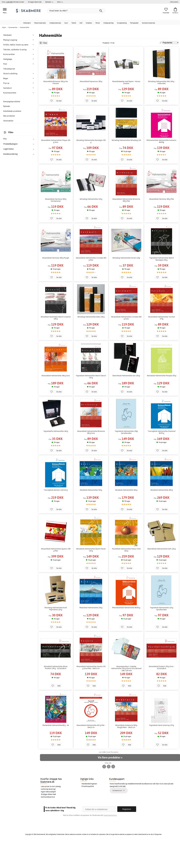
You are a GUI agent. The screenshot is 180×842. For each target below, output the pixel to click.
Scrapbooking (122, 23)
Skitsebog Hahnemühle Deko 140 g (91, 317)
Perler (98, 23)
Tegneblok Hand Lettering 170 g (161, 725)
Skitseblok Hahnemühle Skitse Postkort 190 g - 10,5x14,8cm (55, 667)
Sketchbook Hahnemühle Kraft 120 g (161, 549)
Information (174, 2)
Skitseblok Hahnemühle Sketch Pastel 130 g (91, 550)
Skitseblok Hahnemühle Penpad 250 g (161, 376)
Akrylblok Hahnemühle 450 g (161, 490)
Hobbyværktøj (108, 23)
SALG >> (60, 2)
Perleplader (134, 23)
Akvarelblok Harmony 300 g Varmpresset (55, 200)
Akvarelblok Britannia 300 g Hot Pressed (55, 82)
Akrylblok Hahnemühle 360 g (126, 490)
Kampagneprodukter (11, 101)
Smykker (89, 23)
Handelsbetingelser (89, 784)
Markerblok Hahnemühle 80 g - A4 (55, 725)
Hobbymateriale (55, 23)
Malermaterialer (40, 23)
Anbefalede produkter (12, 111)
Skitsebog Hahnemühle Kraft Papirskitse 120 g (55, 609)
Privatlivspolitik (88, 786)
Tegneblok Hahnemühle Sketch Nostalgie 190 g (161, 259)
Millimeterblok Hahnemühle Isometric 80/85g (162, 141)
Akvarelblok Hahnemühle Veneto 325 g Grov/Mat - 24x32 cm (91, 667)
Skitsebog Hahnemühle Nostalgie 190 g (91, 141)
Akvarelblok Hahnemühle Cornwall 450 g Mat (91, 259)
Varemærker (8, 121)
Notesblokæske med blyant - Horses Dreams (126, 82)
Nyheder (6, 106)
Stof (81, 23)
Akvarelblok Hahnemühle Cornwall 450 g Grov (126, 318)
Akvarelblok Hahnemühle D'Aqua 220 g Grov (55, 141)
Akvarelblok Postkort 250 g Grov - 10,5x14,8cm (161, 667)
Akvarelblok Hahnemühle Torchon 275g (161, 318)
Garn (66, 23)
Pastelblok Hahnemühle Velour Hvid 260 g (126, 550)
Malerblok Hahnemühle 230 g (90, 608)
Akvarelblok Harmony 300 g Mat (161, 199)
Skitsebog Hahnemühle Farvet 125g (126, 258)
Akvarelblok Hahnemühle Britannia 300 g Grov (91, 432)
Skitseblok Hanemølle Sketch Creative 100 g (56, 318)
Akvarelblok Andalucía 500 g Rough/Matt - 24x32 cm (126, 726)
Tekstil (73, 23)
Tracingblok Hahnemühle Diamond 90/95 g (161, 432)
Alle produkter (9, 116)
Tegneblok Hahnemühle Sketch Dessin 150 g (91, 377)
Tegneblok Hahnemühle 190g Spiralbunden (126, 432)
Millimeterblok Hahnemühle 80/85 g (126, 608)
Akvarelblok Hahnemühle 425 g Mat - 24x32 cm (91, 726)
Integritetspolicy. (110, 815)
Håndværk (27, 23)
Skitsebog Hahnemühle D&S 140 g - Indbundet (161, 82)
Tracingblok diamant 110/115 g (56, 490)
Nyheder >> (49, 2)
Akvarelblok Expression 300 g (91, 81)
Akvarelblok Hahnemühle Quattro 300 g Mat (55, 550)
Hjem (4, 27)
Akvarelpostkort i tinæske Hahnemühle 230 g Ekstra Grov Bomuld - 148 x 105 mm (126, 668)
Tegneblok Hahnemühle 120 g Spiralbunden (161, 609)
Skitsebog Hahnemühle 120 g (91, 199)
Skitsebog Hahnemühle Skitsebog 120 (126, 140)
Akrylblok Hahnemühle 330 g (91, 490)
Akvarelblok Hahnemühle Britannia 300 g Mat (126, 200)
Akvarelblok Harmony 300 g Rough (55, 258)
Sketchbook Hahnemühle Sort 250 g (126, 376)
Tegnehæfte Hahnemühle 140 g (55, 431)
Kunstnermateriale (148, 23)
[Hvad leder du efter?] (76, 10)
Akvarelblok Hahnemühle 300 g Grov (55, 376)
